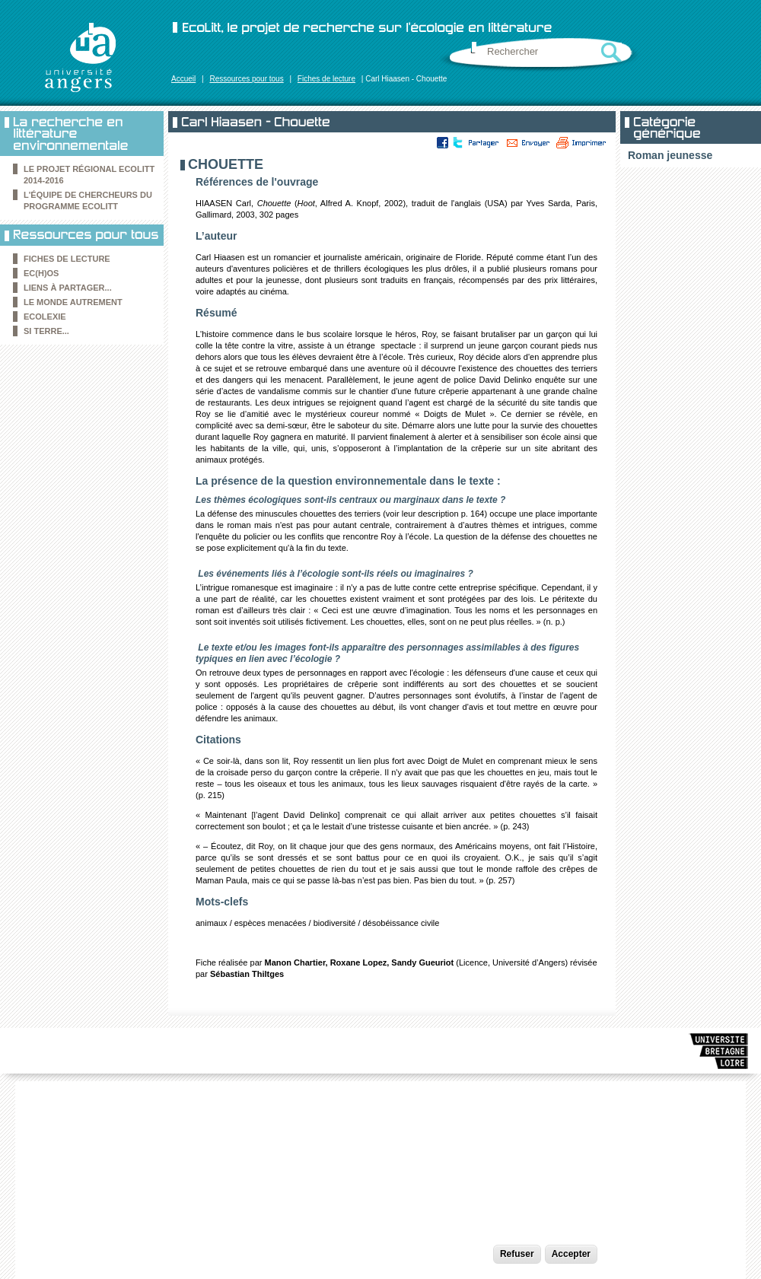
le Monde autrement (73, 302)
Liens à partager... (68, 287)
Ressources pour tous (246, 79)
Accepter (571, 1254)
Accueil (183, 79)
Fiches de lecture (326, 79)
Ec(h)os (41, 273)
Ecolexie (45, 316)
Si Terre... (46, 331)
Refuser (517, 1254)
